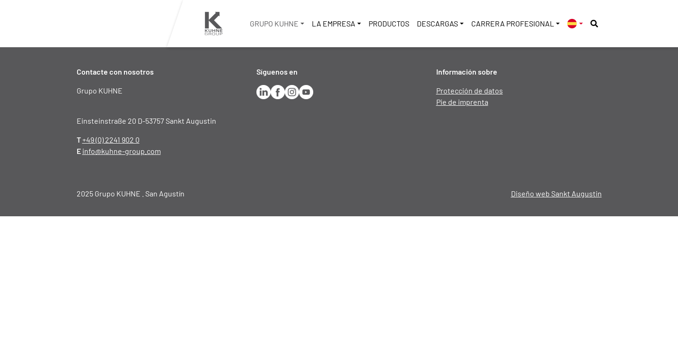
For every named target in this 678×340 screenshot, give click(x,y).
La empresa (333, 23)
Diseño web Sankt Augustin (556, 193)
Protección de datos (469, 90)
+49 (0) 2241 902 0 (111, 139)
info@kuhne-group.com (121, 150)
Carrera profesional (512, 23)
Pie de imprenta (462, 101)
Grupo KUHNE (274, 23)
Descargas (437, 23)
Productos (389, 23)
